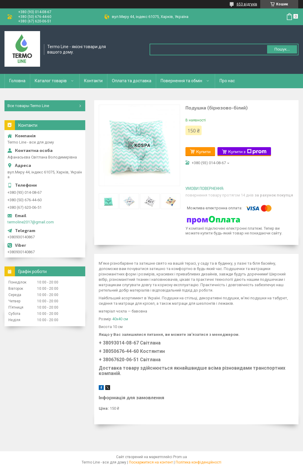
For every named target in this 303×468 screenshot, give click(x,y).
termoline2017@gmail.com (30, 222)
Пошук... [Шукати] (282, 49)
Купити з (247, 151)
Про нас (227, 80)
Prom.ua (180, 457)
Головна (17, 80)
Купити (203, 151)
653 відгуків (247, 4)
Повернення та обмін (181, 80)
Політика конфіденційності (198, 462)
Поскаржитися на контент (151, 462)
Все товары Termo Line (28, 105)
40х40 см (120, 319)
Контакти (93, 80)
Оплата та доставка (131, 80)
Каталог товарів (51, 80)
